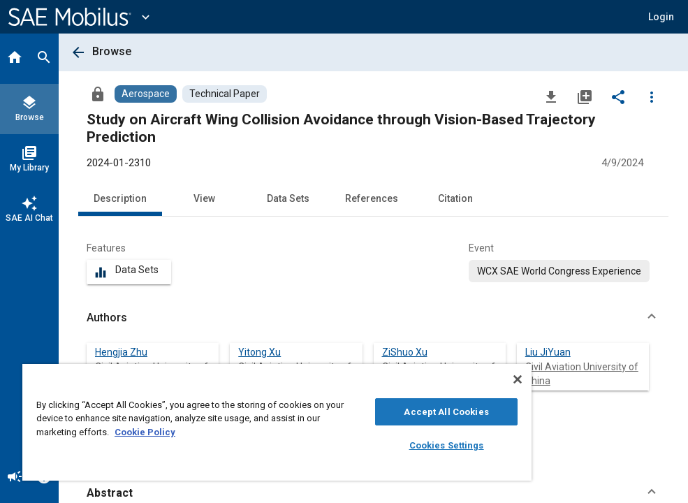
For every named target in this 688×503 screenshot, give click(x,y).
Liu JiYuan (548, 352)
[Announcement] (14, 478)
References (371, 198)
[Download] (551, 96)
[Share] (618, 96)
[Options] (652, 96)
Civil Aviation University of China (581, 373)
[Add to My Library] (585, 96)
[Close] (517, 379)
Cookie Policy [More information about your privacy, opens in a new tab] (145, 432)
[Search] (44, 59)
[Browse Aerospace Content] (146, 94)
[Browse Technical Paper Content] (224, 94)
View (204, 198)
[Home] (14, 59)
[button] (661, 16)
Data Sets (288, 198)
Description (120, 198)
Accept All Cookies (446, 412)
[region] (277, 422)
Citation (455, 198)
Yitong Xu (259, 352)
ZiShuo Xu (404, 352)
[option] (559, 271)
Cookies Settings (446, 445)
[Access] (98, 94)
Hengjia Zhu (121, 352)
